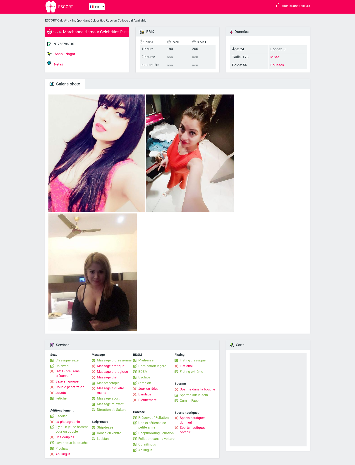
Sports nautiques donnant (193, 420)
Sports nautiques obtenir (193, 430)
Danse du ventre (109, 433)
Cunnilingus (147, 444)
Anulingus (62, 454)
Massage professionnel (114, 360)
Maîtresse (146, 360)
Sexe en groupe (67, 381)
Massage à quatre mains (110, 390)
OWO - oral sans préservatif (67, 373)
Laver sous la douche (71, 443)
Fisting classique (193, 360)
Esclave (144, 377)
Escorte (61, 416)
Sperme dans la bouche (197, 389)
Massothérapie (108, 383)
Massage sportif (109, 398)
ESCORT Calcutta (57, 20)
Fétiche (61, 398)
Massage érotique (110, 366)
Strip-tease (105, 427)
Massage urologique (112, 372)
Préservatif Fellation (153, 418)
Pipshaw (61, 448)
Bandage (144, 394)
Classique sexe (67, 360)
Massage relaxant (110, 404)
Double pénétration (69, 387)
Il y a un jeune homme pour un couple (72, 429)
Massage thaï (107, 377)
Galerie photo (65, 84)
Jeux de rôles (148, 389)
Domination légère (152, 366)
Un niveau (62, 366)
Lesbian (103, 439)
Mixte (274, 57)
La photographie (67, 422)
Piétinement (147, 400)
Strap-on (144, 383)
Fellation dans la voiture (156, 439)
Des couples (64, 437)
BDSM (143, 372)
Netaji (55, 63)
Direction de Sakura (112, 410)
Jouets (60, 393)
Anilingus (145, 450)
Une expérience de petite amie (152, 425)
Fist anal (186, 366)
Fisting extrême (191, 372)
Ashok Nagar (61, 54)
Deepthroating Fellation (156, 433)
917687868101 (65, 44)
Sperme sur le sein (194, 395)
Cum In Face (189, 401)
